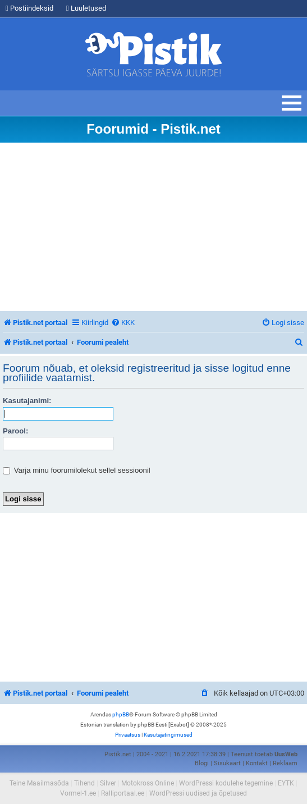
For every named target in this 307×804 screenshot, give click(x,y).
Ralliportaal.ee (122, 793)
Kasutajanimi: (27, 400)
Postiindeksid (29, 8)
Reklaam (285, 763)
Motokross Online (147, 783)
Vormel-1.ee (78, 793)
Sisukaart (227, 763)
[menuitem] (123, 322)
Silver (108, 783)
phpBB (120, 714)
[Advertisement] (153, 226)
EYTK (286, 783)
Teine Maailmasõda (39, 783)
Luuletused (86, 8)
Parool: (15, 431)
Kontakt (257, 763)
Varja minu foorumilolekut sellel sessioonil (76, 470)
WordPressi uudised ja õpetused (198, 793)
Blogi (202, 763)
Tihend (84, 783)
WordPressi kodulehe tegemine (226, 783)
